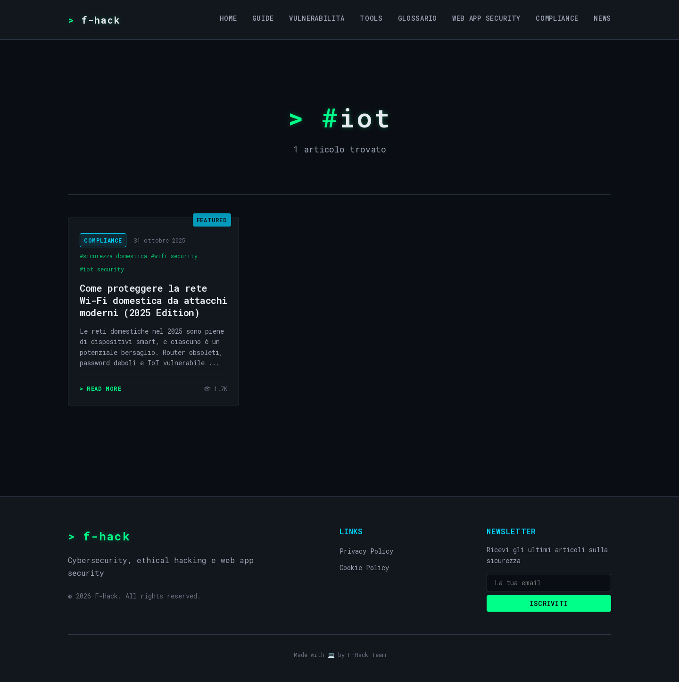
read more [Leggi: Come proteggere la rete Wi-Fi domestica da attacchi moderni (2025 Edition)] (104, 388)
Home (228, 18)
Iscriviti (549, 603)
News (602, 18)
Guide (263, 18)
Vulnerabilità (317, 18)
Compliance (557, 18)
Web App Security (486, 18)
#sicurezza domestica (113, 256)
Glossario (417, 18)
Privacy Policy (366, 551)
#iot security (102, 269)
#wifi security (174, 256)
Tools (371, 18)
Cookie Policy (364, 567)
